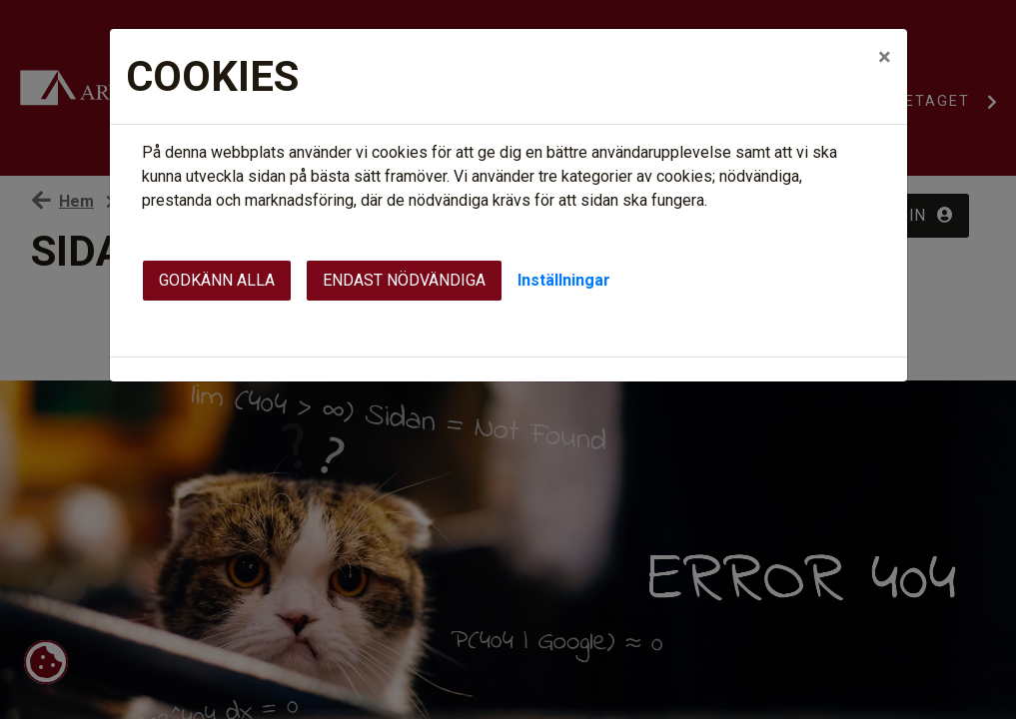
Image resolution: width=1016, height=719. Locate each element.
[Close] (884, 57)
